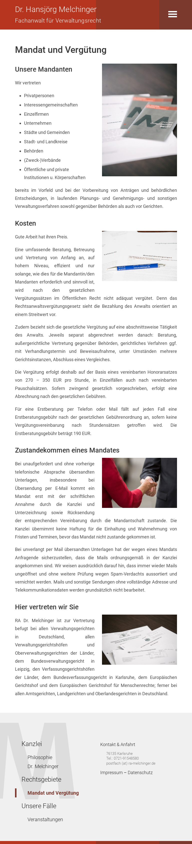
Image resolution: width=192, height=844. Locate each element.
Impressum (111, 772)
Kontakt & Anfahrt (117, 744)
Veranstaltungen (45, 819)
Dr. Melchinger (43, 766)
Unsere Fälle (39, 806)
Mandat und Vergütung (53, 793)
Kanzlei (32, 744)
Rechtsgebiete (41, 779)
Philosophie (40, 757)
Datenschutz (140, 772)
